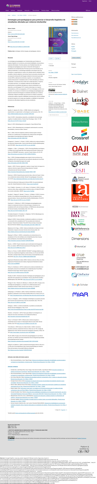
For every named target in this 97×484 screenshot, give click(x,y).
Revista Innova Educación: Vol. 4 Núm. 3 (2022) (22, 379)
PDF (52, 58)
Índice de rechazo (55, 10)
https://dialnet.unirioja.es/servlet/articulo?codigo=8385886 (21, 288)
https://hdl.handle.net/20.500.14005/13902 (18, 163)
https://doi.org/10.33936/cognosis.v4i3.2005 (18, 272)
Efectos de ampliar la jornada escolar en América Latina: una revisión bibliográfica (39, 399)
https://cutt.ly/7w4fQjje (29, 191)
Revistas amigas (45, 10)
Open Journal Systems (76, 74)
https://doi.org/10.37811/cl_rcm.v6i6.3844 (25, 145)
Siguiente (63, 410)
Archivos (13, 10)
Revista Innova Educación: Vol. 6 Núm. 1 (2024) (38, 371)
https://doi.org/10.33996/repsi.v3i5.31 (17, 247)
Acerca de (27, 10)
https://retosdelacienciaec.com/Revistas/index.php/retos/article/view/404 (27, 295)
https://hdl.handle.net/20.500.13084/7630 (17, 138)
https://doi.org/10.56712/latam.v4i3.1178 (17, 210)
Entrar (90, 1)
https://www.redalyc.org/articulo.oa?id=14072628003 (22, 332)
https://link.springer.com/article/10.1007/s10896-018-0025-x (22, 154)
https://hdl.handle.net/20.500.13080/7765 (30, 224)
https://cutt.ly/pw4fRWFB (14, 263)
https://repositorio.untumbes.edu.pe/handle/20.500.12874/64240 (23, 341)
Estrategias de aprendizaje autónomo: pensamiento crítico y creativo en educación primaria (46, 377)
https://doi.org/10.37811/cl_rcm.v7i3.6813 (20, 200)
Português (73, 51)
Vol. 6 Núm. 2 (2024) (22, 15)
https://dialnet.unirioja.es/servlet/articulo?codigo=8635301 (21, 231)
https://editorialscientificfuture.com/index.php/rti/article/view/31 (28, 178)
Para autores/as (74, 35)
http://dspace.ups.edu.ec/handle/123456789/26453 (20, 350)
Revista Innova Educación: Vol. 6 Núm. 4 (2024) (40, 390)
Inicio (9, 15)
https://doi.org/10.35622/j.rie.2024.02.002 (20, 46)
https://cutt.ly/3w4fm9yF (32, 184)
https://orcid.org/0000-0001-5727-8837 (16, 41)
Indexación (19, 10)
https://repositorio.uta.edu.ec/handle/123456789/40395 (21, 240)
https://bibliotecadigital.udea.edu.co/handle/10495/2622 (21, 113)
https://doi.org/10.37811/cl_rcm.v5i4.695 (32, 279)
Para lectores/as (74, 33)
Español (73, 48)
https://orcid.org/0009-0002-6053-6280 (16, 33)
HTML (58, 58)
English (73, 46)
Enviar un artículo (76, 57)
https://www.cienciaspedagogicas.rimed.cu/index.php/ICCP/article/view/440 (25, 309)
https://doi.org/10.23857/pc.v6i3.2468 (17, 302)
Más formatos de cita (54, 114)
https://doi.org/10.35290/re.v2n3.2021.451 (27, 323)
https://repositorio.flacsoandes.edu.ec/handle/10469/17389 (22, 171)
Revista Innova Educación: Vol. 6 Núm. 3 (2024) (44, 362)
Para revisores (36, 10)
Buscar (88, 10)
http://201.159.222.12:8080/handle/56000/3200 (24, 256)
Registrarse (84, 1)
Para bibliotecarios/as (76, 37)
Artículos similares (13, 366)
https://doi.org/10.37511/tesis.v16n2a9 (17, 120)
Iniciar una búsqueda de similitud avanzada (25, 413)
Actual (7, 10)
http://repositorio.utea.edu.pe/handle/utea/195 (18, 316)
